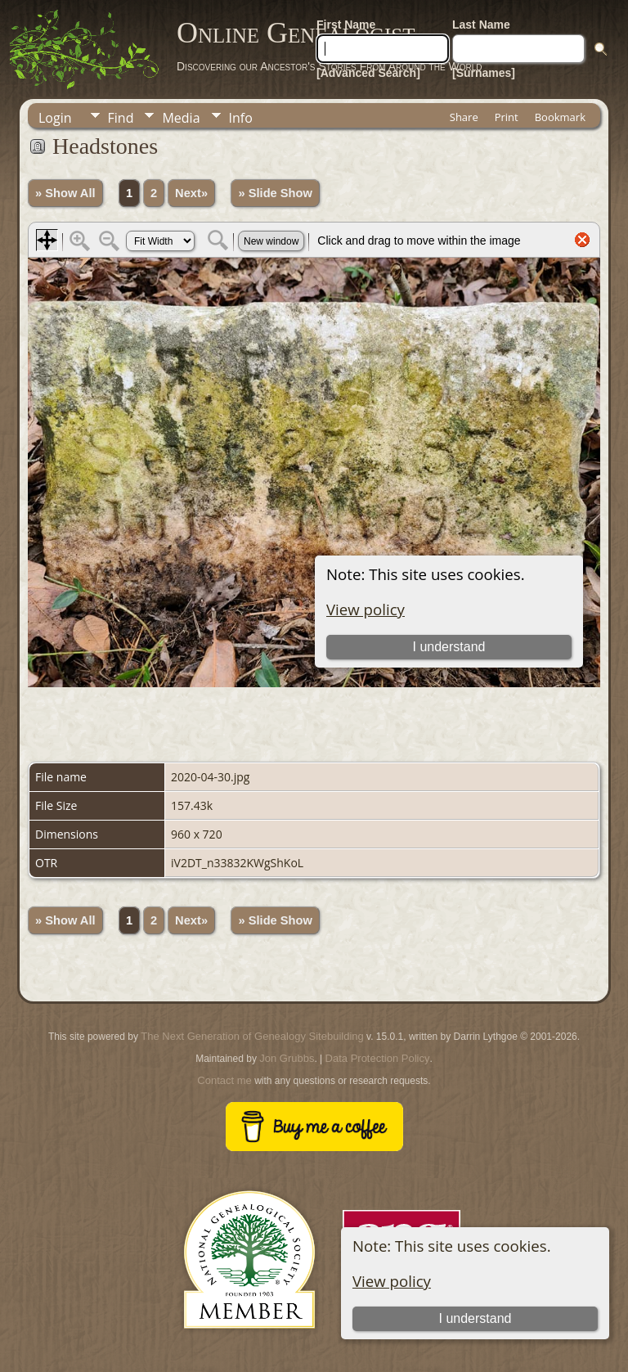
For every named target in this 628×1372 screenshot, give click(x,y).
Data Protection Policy (377, 1058)
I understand (474, 1318)
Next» (191, 193)
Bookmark (560, 117)
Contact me (224, 1080)
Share (464, 117)
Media (181, 118)
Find (121, 118)
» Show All (65, 193)
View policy (391, 1281)
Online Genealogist (296, 32)
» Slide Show (275, 193)
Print (506, 117)
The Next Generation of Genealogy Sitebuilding (252, 1036)
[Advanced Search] (368, 72)
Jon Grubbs (286, 1058)
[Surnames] (483, 72)
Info (241, 118)
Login (55, 118)
